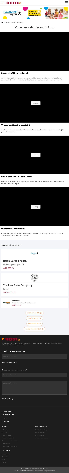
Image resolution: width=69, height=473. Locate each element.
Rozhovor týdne (6, 435)
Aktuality (5, 426)
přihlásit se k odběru (9, 362)
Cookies (23, 469)
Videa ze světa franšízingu (9, 446)
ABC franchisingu (41, 426)
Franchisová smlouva (41, 438)
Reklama (4, 418)
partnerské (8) (34, 324)
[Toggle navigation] (66, 2)
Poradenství (6, 421)
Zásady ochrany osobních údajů (37, 469)
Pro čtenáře (6, 450)
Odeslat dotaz (7, 399)
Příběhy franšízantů (8, 438)
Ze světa (4, 432)
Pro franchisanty (40, 432)
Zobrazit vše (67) (34, 313)
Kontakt (4, 462)
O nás (3, 459)
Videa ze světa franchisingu (14, 22)
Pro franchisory (39, 435)
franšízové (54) (34, 318)
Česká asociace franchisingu (10, 441)
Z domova (5, 430)
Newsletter (5, 457)
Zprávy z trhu (6, 443)
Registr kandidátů (8, 415)
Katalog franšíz (7, 411)
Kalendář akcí (6, 454)
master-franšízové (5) (34, 329)
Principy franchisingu (41, 430)
